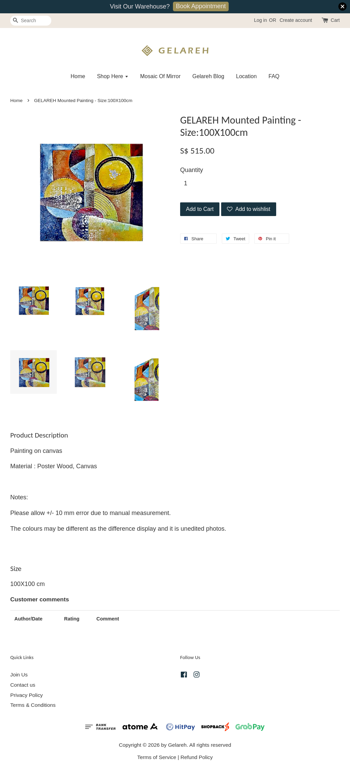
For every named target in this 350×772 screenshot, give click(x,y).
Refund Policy (196, 757)
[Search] (30, 21)
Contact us (22, 685)
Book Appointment (201, 6)
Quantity (191, 170)
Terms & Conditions (33, 705)
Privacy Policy (26, 695)
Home (77, 76)
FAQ (274, 76)
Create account (296, 20)
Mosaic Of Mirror (160, 76)
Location (246, 76)
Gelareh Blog (208, 76)
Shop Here (113, 76)
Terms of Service (156, 757)
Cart (335, 20)
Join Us (19, 674)
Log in (260, 20)
